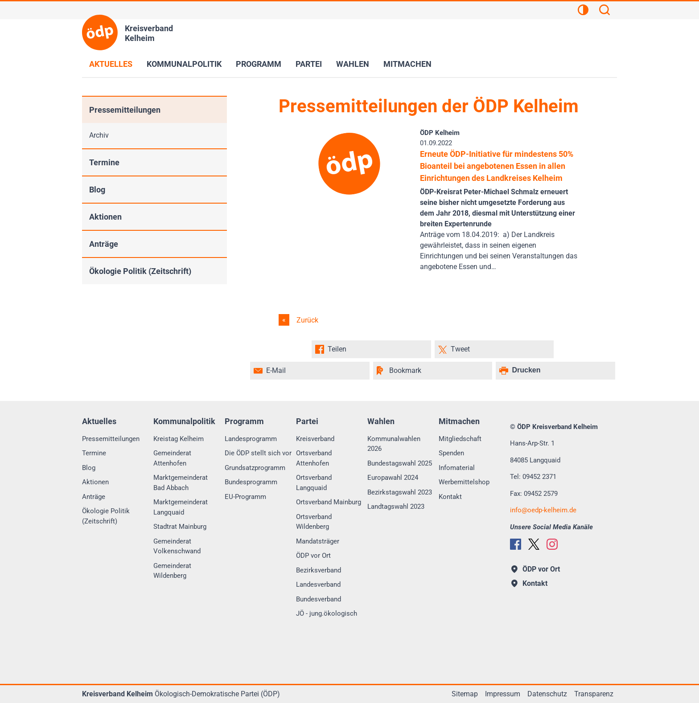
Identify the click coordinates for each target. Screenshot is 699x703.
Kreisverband (315, 439)
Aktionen (105, 216)
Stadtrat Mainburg (179, 527)
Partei (309, 64)
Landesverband (318, 584)
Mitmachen (407, 64)
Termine (104, 162)
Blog (97, 189)
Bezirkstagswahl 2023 (399, 492)
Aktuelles (110, 64)
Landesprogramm (251, 439)
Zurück (306, 320)
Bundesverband (318, 599)
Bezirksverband (318, 570)
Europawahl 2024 (392, 478)
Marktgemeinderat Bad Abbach (180, 483)
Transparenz (593, 694)
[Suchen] (604, 11)
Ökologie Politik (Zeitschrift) (140, 271)
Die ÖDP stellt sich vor (258, 453)
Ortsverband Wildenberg (314, 522)
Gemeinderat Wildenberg (172, 571)
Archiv (99, 135)
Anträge (103, 244)
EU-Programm (245, 497)
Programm (258, 64)
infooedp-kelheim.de (543, 510)
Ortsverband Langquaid (314, 483)
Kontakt (450, 497)
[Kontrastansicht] (583, 11)
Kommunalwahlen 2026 (393, 444)
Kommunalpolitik (184, 64)
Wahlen (352, 64)
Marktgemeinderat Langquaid (180, 507)
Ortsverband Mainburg (328, 502)
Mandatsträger (317, 541)
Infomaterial (457, 468)
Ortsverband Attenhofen (314, 458)
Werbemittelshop (464, 482)
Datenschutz (547, 694)
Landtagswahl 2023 (395, 507)
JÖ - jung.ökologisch (326, 613)
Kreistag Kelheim (178, 439)
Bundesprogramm (251, 482)
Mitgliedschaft (460, 439)
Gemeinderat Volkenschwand (177, 546)
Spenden (451, 453)
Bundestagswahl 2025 (399, 463)
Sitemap (465, 694)
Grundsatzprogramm (255, 468)
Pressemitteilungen (124, 109)
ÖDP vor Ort (313, 556)
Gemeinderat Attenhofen (172, 458)
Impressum (502, 694)
